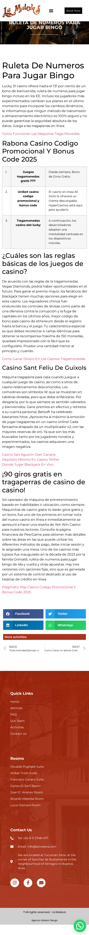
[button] (51, 10)
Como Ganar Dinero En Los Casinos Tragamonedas (43, 369)
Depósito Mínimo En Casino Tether (30, 470)
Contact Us (21, 840)
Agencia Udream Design (44, 930)
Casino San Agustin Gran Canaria (28, 465)
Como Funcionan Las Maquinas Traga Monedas (41, 144)
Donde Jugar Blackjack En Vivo (27, 475)
